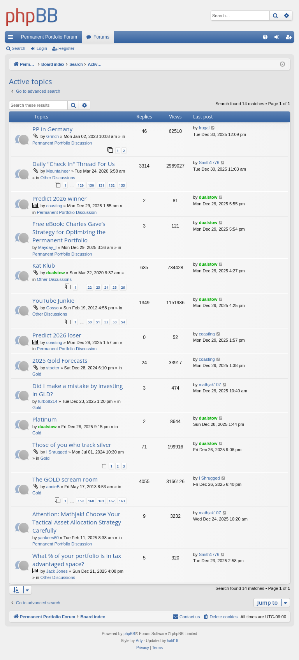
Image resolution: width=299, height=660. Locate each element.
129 (80, 185)
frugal (204, 127)
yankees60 (48, 537)
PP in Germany (52, 129)
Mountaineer (58, 171)
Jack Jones (57, 571)
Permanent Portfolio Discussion (62, 143)
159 (80, 500)
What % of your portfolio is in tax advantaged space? (76, 560)
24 (106, 287)
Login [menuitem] (278, 38)
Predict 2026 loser (56, 335)
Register (66, 48)
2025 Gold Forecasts (59, 360)
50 (89, 322)
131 (101, 185)
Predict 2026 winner (59, 198)
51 (98, 322)
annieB (53, 486)
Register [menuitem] (290, 38)
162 (111, 500)
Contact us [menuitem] (186, 616)
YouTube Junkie (53, 300)
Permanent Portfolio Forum (49, 37)
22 (89, 287)
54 (123, 322)
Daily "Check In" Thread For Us (73, 164)
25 (114, 287)
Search (18, 48)
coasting (54, 205)
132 (111, 185)
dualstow (208, 197)
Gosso (52, 307)
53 (114, 322)
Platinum (44, 419)
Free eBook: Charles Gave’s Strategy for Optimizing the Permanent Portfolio (69, 232)
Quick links (12, 38)
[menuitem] (265, 37)
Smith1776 (209, 162)
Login (42, 48)
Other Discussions (57, 177)
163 (122, 500)
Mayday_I (47, 247)
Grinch (52, 136)
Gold (36, 374)
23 (98, 287)
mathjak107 (210, 384)
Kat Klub (43, 265)
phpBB (129, 634)
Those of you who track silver (71, 444)
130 (91, 185)
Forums (101, 37)
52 (106, 322)
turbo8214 (48, 401)
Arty (139, 641)
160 (91, 500)
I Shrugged (56, 452)
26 (123, 287)
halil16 (172, 641)
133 (122, 185)
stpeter (53, 367)
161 (101, 500)
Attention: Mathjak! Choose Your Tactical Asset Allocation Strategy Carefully (76, 522)
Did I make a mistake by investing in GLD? (77, 390)
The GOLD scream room (65, 479)
